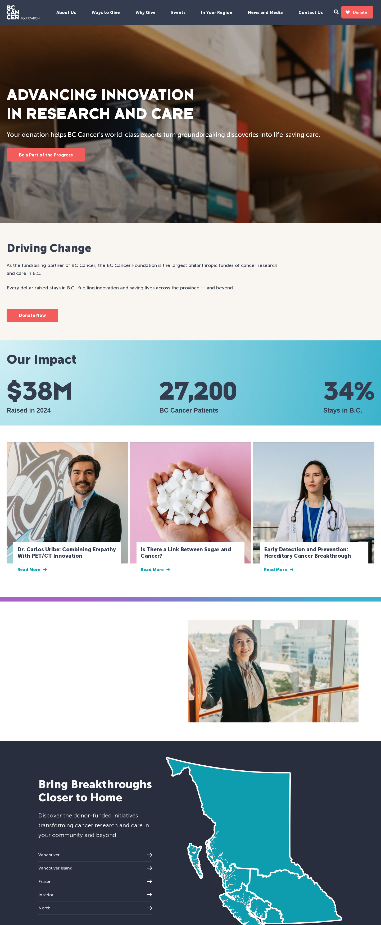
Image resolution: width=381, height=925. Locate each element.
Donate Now (32, 315)
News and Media (265, 12)
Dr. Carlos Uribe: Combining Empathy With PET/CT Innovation (66, 552)
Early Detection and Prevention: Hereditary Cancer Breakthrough (307, 552)
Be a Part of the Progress (46, 155)
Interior (95, 894)
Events (178, 12)
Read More (32, 569)
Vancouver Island (95, 868)
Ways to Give (106, 12)
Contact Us (310, 12)
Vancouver (95, 854)
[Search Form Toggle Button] (336, 12)
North (95, 907)
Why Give (145, 12)
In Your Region (216, 12)
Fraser (95, 881)
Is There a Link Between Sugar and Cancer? (186, 552)
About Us (66, 12)
